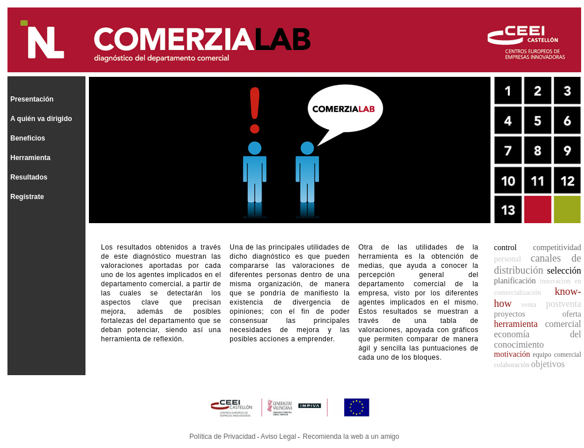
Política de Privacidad (222, 437)
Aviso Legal (278, 437)
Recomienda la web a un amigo (351, 437)
